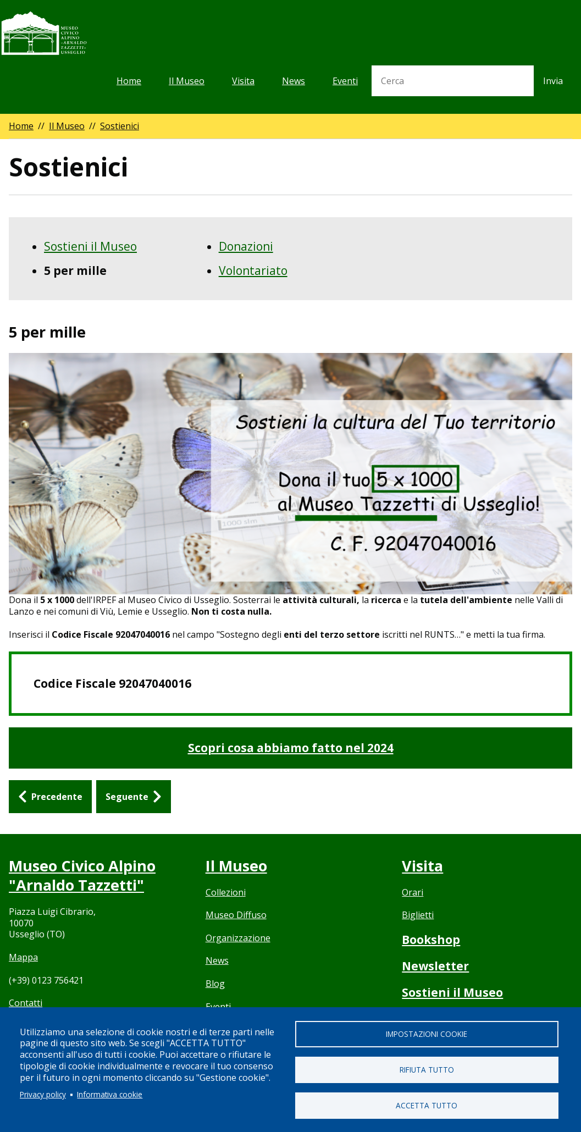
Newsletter (435, 966)
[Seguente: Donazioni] (133, 796)
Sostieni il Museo (90, 246)
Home (129, 81)
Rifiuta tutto (427, 1069)
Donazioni (246, 246)
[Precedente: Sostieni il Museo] (50, 796)
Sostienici (119, 126)
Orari (412, 892)
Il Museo (186, 81)
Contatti (25, 1003)
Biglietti (418, 915)
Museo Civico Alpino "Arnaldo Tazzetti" (82, 875)
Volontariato (253, 270)
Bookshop (431, 939)
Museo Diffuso (236, 915)
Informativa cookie (109, 1094)
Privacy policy (43, 1094)
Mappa (23, 957)
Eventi (345, 81)
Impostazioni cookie (426, 1034)
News (293, 81)
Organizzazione (238, 938)
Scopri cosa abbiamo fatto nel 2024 (291, 747)
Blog (215, 984)
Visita (243, 81)
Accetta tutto (426, 1105)
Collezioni (226, 892)
